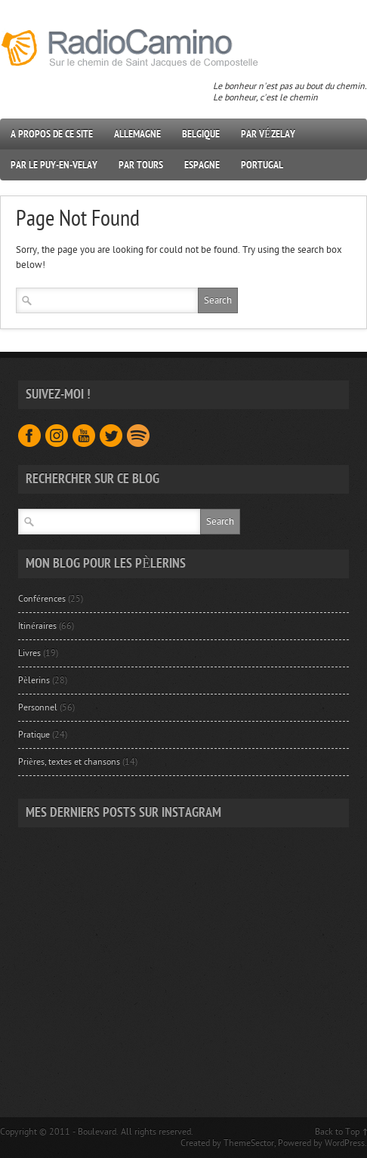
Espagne (202, 165)
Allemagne (137, 134)
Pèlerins (33, 680)
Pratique (34, 734)
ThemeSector (249, 1143)
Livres (29, 653)
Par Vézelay (268, 134)
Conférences (41, 598)
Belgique (201, 134)
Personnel (37, 707)
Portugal (262, 165)
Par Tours (141, 165)
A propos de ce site (52, 134)
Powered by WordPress (321, 1143)
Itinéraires (37, 626)
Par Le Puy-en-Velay (54, 165)
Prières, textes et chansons (68, 761)
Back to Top (337, 1131)
